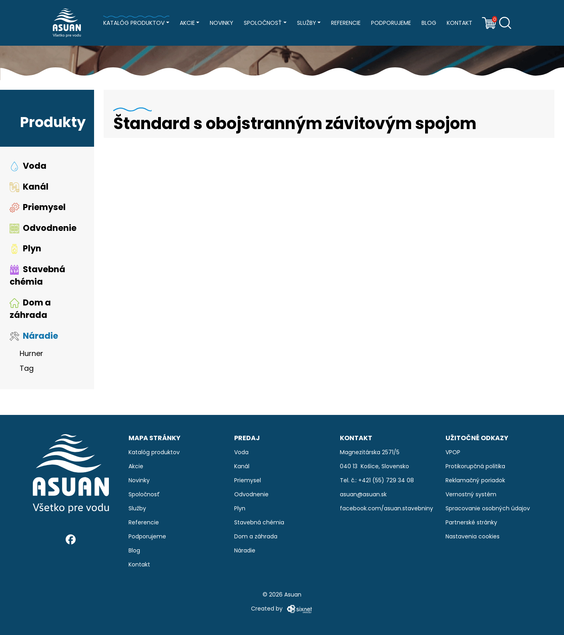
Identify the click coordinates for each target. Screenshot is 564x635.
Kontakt (459, 23)
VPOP (453, 452)
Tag (27, 368)
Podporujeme (391, 23)
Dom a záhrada (30, 309)
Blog (428, 23)
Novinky (221, 23)
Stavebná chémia (37, 275)
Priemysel (38, 207)
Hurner (31, 353)
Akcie (187, 23)
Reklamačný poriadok (475, 480)
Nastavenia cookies (473, 536)
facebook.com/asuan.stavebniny (386, 508)
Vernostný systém (471, 494)
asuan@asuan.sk (363, 494)
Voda (28, 166)
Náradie (34, 336)
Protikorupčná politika (475, 466)
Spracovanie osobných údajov (488, 508)
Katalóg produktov (134, 23)
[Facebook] (71, 539)
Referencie (346, 23)
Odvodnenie (43, 228)
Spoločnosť (263, 23)
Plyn (25, 248)
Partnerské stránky (471, 522)
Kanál (29, 186)
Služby (306, 23)
